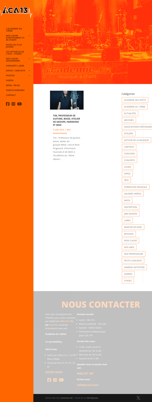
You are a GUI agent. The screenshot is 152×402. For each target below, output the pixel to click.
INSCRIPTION (130, 207)
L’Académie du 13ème (14, 30)
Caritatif (129, 146)
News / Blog (13, 85)
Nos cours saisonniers (13, 60)
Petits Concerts (133, 260)
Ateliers (128, 133)
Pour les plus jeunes (14, 46)
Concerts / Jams (15, 66)
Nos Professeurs (133, 253)
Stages (128, 280)
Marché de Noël (133, 227)
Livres (127, 220)
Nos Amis (129, 247)
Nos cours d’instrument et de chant (15, 38)
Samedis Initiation (134, 267)
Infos (127, 200)
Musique (129, 233)
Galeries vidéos (132, 193)
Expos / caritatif (15, 71)
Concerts (129, 160)
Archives (129, 120)
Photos (10, 75)
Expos (127, 173)
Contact (11, 95)
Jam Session (130, 213)
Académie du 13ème (134, 106)
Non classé (130, 240)
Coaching (129, 153)
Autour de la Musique (136, 140)
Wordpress (92, 397)
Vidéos (10, 80)
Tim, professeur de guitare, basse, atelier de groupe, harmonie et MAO (66, 120)
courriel (53, 324)
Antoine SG (67, 397)
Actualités (130, 113)
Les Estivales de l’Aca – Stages (15, 53)
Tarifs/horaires (15, 90)
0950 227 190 (66, 321)
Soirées (128, 274)
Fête (126, 180)
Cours (127, 166)
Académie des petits (135, 100)
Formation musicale (135, 187)
